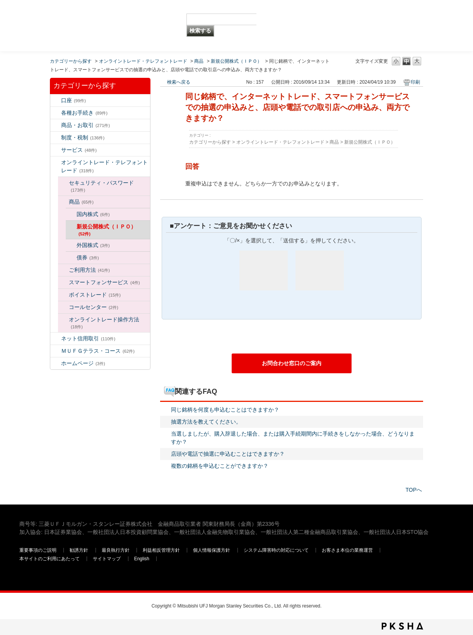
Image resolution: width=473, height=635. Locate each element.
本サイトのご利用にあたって (50, 558)
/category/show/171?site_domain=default (55, 363)
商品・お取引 (85, 125)
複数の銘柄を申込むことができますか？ (219, 466)
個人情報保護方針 (212, 550)
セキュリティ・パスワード (101, 186)
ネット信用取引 (88, 338)
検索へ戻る (178, 82)
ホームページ (83, 363)
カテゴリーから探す (71, 61)
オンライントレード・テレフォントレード (143, 61)
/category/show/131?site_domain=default (55, 351)
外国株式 (93, 245)
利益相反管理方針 (162, 550)
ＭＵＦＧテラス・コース (98, 351)
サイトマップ (107, 558)
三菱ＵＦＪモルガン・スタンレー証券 (373, 25)
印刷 (415, 82)
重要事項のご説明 (37, 550)
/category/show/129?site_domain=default (63, 183)
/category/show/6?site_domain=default (55, 138)
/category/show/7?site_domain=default (55, 100)
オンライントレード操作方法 (104, 322)
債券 (88, 257)
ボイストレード (95, 295)
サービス (79, 150)
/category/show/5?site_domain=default (55, 113)
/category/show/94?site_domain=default (55, 150)
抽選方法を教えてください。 (206, 422)
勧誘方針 (79, 550)
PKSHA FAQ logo (402, 626)
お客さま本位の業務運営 (348, 550)
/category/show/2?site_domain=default (55, 125)
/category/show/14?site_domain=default (55, 162)
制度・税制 (82, 137)
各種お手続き (84, 113)
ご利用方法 (89, 270)
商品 (198, 61)
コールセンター (93, 307)
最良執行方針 (116, 550)
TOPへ (413, 490)
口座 (73, 100)
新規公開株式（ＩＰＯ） (236, 61)
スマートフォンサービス (104, 282)
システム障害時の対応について (277, 550)
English (141, 558)
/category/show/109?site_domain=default (55, 339)
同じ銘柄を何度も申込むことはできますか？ (225, 410)
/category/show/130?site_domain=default (63, 202)
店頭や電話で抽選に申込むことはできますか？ (228, 454)
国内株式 (93, 214)
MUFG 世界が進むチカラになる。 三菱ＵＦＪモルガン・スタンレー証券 (75, 14)
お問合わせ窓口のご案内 (291, 363)
